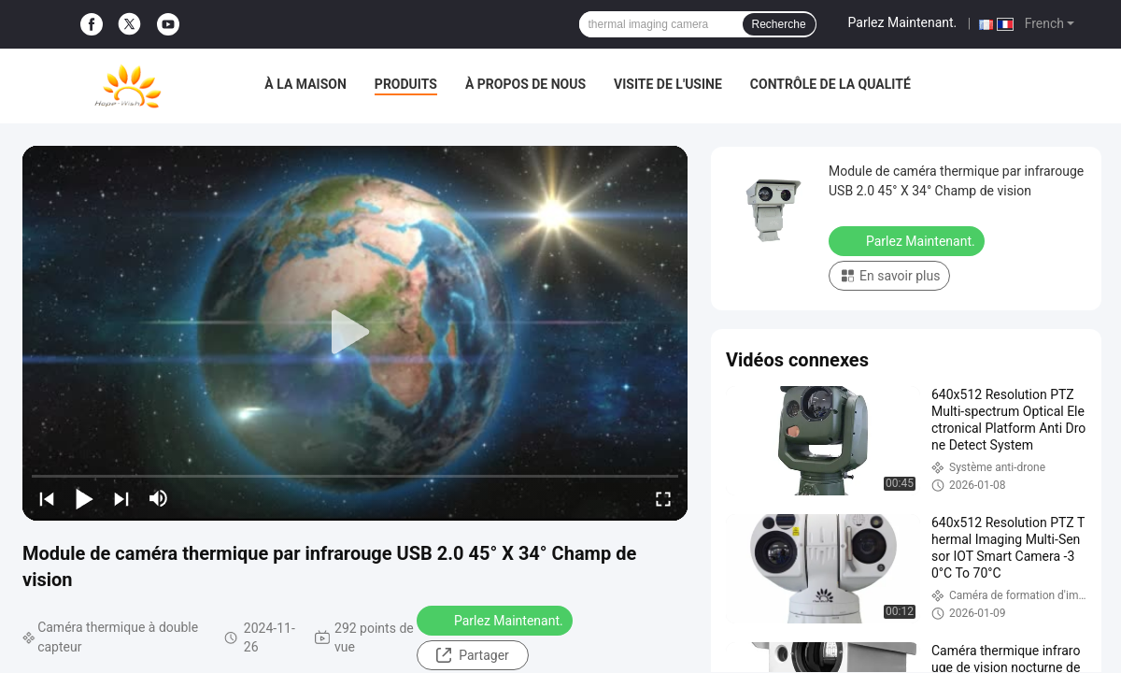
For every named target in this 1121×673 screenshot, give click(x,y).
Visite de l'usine (668, 84)
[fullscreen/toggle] (663, 498)
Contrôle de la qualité (830, 84)
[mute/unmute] (158, 498)
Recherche (779, 24)
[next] (121, 498)
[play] (355, 332)
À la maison (305, 84)
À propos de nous (525, 84)
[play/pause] (84, 498)
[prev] (46, 498)
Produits (406, 84)
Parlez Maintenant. (903, 22)
